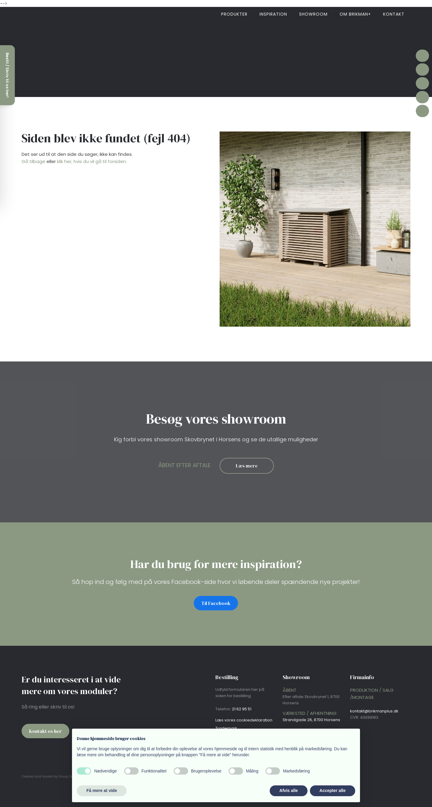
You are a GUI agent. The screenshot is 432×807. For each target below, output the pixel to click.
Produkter (234, 14)
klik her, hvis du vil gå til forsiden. (92, 161)
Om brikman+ (355, 14)
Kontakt (393, 14)
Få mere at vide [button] (101, 790)
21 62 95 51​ (241, 709)
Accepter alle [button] (333, 790)
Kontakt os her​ (45, 731)
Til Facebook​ (215, 603)
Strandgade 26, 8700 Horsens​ (311, 720)
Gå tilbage (33, 161)
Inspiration (273, 14)
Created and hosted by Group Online (50, 776)
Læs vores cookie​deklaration (243, 720)
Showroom (313, 14)
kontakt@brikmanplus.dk (374, 711)
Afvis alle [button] (288, 790)
